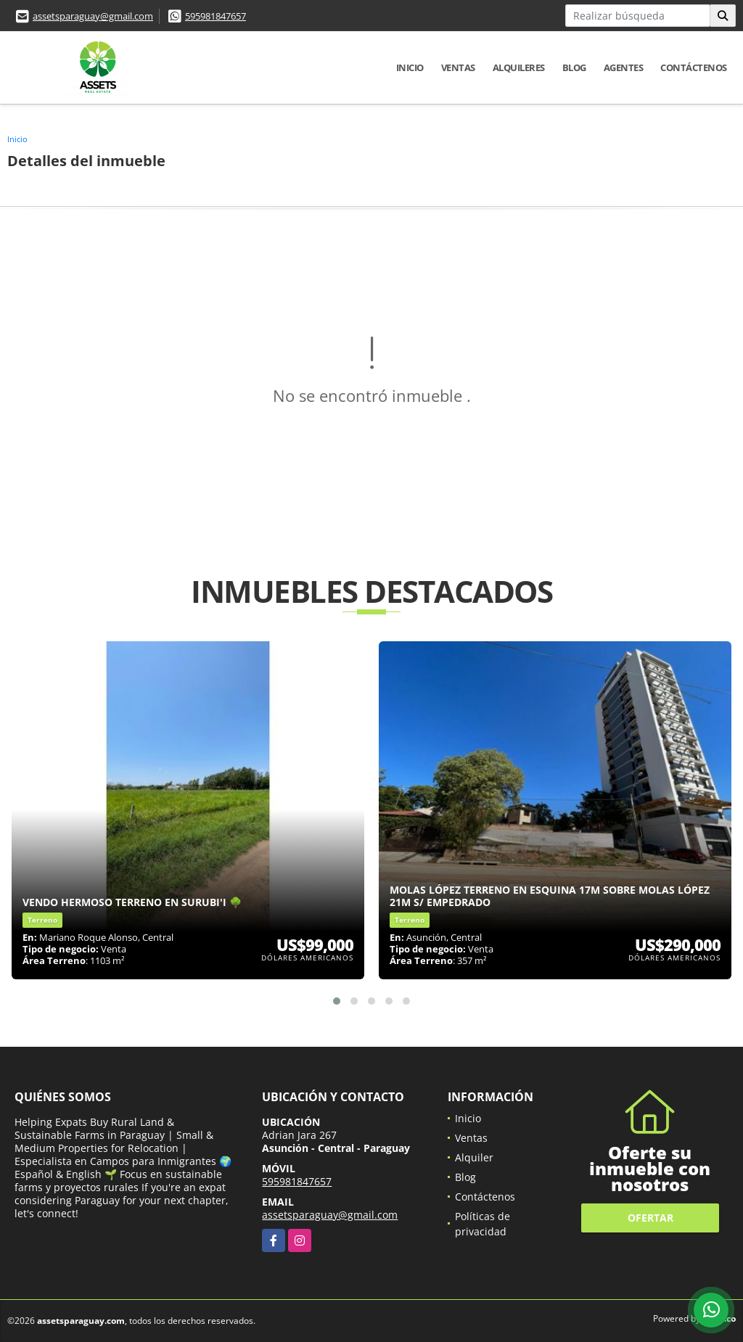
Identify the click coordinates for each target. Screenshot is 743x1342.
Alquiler (474, 1157)
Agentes (624, 67)
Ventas (458, 67)
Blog (574, 67)
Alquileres (519, 67)
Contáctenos (693, 67)
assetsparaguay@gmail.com (93, 15)
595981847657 (215, 15)
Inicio (410, 67)
